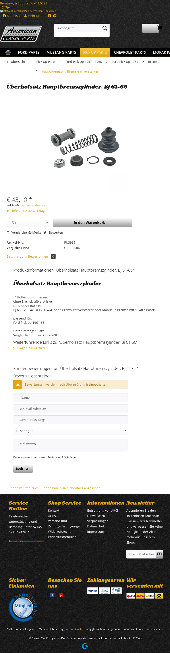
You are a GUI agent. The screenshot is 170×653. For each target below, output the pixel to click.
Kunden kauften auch (23, 488)
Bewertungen (42, 256)
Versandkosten (75, 629)
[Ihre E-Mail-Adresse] (70, 408)
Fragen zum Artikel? (29, 348)
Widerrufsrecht (59, 531)
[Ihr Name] (70, 397)
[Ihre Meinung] (70, 445)
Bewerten (53, 232)
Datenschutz (96, 526)
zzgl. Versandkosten (32, 205)
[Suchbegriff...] (82, 28)
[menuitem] (82, 30)
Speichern (23, 468)
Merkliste (12, 16)
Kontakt (53, 510)
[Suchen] (105, 28)
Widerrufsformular (62, 537)
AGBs (52, 516)
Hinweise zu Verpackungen (97, 518)
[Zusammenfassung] (70, 419)
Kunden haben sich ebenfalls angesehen (70, 488)
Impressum (95, 531)
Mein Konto (34, 16)
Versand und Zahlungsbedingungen (65, 523)
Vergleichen (18, 232)
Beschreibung (17, 256)
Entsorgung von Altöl (102, 510)
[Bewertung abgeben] (70, 431)
